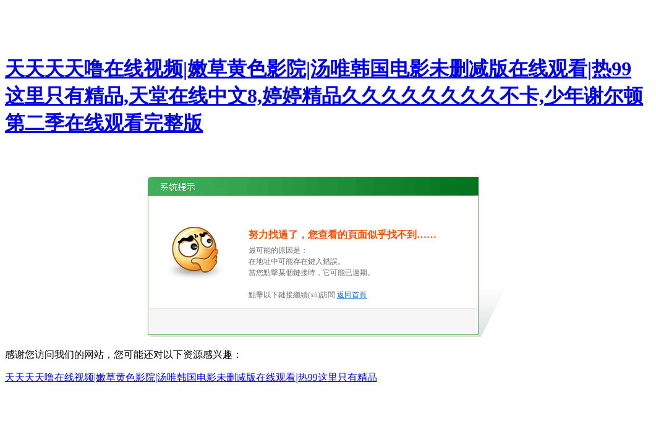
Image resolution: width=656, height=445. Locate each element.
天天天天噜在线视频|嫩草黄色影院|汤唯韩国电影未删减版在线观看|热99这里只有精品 (191, 377)
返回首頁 (352, 294)
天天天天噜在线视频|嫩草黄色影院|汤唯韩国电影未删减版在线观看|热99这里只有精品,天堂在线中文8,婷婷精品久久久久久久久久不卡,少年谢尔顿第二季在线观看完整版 (324, 95)
